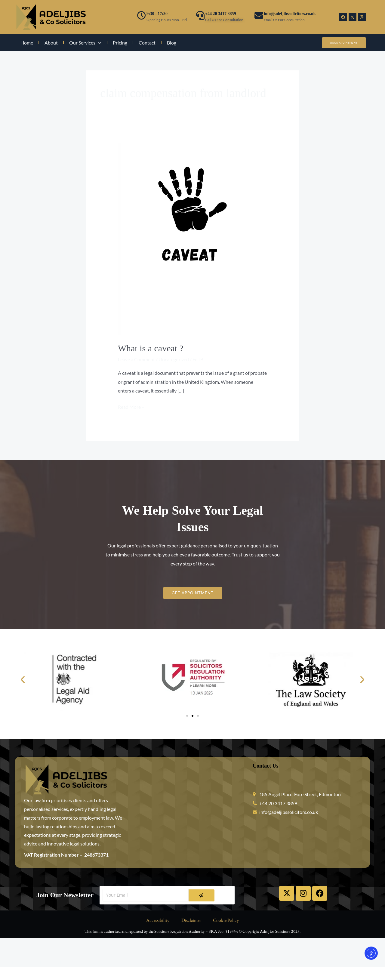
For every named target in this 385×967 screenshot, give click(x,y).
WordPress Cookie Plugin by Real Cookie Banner (50, 962)
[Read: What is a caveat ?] (192, 238)
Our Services (85, 42)
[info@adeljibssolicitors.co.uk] (258, 15)
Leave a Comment (136, 359)
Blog (171, 42)
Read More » (131, 406)
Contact (147, 42)
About (51, 42)
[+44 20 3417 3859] (200, 15)
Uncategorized (174, 359)
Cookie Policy (226, 920)
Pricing (120, 42)
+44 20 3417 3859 (220, 13)
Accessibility (157, 920)
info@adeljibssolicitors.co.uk (290, 13)
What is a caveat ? (150, 348)
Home (26, 42)
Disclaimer (191, 920)
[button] (22, 679)
